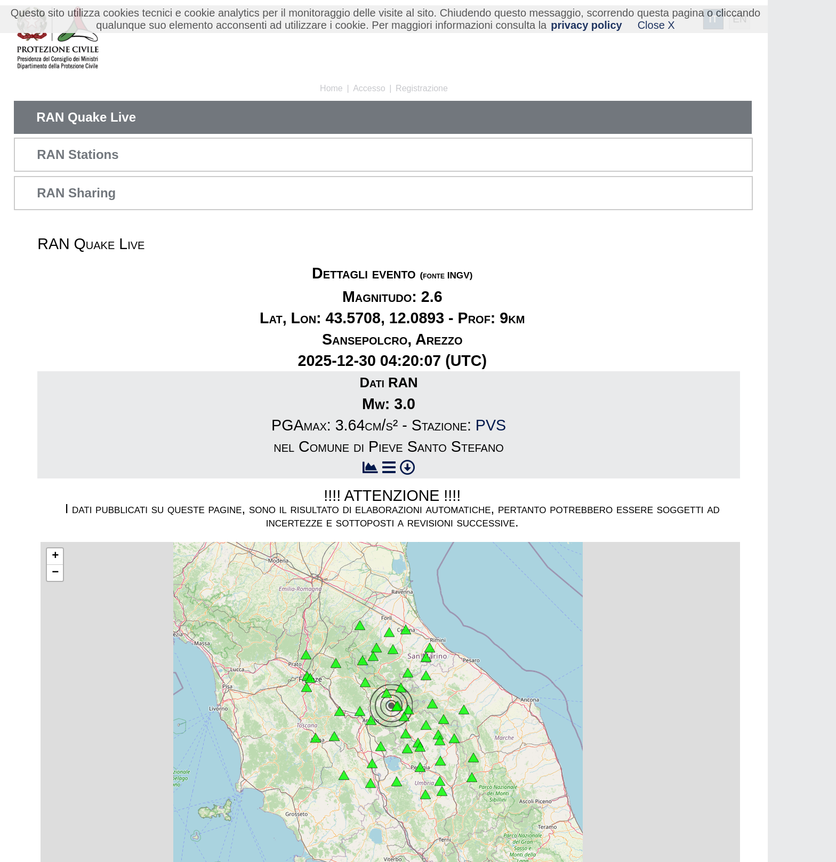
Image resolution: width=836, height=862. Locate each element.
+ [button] (55, 556)
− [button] (55, 573)
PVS (491, 425)
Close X (656, 25)
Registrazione (422, 88)
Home (331, 88)
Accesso (369, 88)
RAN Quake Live (86, 117)
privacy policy (586, 25)
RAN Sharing (76, 193)
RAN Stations (77, 154)
